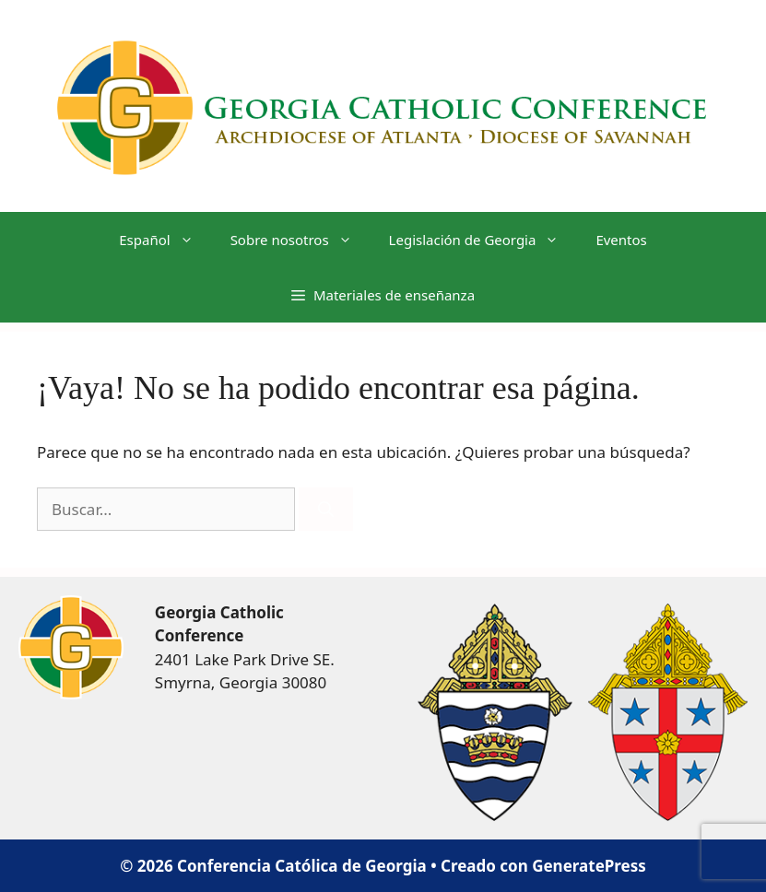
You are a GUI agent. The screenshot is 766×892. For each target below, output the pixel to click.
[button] (383, 295)
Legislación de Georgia (483, 239)
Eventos (620, 239)
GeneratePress (589, 865)
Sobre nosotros (300, 239)
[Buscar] (326, 509)
